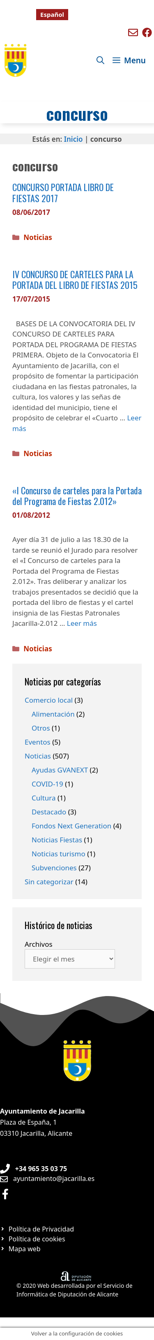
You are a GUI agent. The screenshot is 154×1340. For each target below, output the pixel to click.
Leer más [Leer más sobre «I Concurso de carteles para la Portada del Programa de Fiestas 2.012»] (82, 623)
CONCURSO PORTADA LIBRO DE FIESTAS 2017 (63, 192)
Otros (41, 728)
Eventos (38, 742)
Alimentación (53, 714)
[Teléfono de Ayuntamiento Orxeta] (33, 1169)
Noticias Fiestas (57, 839)
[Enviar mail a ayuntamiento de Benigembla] (133, 32)
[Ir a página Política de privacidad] (37, 1229)
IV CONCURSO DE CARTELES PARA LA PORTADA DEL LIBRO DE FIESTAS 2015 (75, 279)
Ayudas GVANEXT (60, 770)
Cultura (44, 798)
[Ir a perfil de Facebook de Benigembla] (147, 32)
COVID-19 (47, 784)
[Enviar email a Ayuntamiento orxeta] (47, 1178)
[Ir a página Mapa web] (20, 1249)
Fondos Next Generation (71, 825)
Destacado (49, 811)
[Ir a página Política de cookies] (32, 1239)
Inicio (73, 139)
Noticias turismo (58, 853)
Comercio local (49, 700)
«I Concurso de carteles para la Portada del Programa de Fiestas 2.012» (77, 495)
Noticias (37, 237)
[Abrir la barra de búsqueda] (100, 60)
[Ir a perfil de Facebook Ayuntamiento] (5, 1193)
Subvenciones (54, 867)
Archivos (39, 944)
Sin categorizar (49, 881)
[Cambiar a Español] (52, 14)
